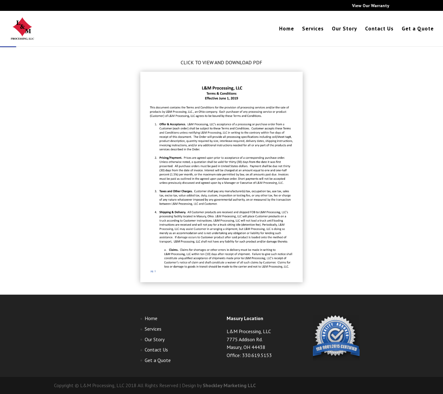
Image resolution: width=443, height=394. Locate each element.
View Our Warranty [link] (370, 5)
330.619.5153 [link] (257, 355)
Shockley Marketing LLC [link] (229, 385)
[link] (28, 28)
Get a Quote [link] (418, 29)
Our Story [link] (344, 29)
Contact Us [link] (379, 29)
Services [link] (313, 29)
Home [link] (286, 29)
